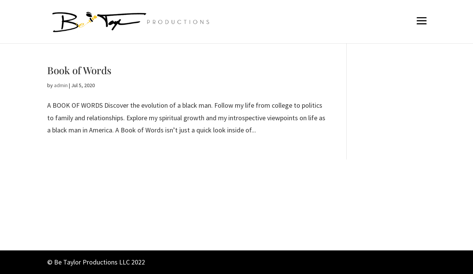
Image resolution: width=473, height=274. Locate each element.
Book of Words (79, 70)
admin (61, 85)
